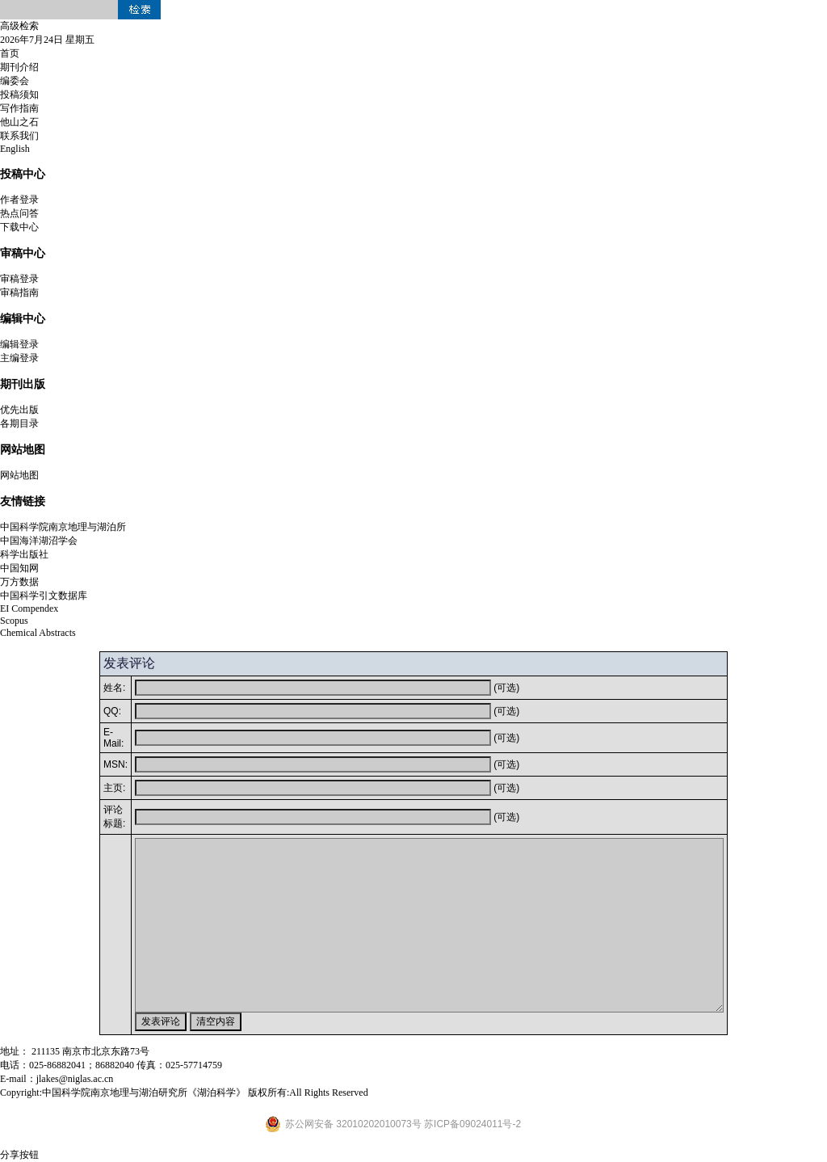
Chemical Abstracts (38, 632)
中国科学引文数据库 (43, 595)
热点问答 (19, 213)
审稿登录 (19, 278)
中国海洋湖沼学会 (39, 540)
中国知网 (19, 568)
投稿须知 (19, 94)
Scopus (14, 620)
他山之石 (19, 122)
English (15, 148)
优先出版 (19, 409)
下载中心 (19, 227)
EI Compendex (29, 608)
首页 (9, 53)
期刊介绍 (19, 67)
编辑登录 (19, 344)
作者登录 (19, 199)
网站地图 (19, 475)
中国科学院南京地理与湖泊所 (63, 527)
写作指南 (19, 108)
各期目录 (19, 423)
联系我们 (19, 135)
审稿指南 (19, 292)
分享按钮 (19, 1154)
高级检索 (19, 26)
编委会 (14, 80)
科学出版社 (24, 554)
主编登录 (19, 358)
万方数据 (19, 581)
